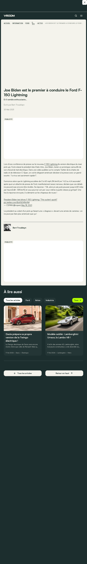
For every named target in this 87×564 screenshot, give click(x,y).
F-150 (33, 23)
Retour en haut (64, 373)
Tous (77, 300)
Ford (27, 23)
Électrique (25, 353)
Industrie (50, 300)
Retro (69, 353)
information (17, 23)
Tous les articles (13, 300)
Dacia (18, 353)
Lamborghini (61, 353)
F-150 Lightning (50, 164)
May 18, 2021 (26, 205)
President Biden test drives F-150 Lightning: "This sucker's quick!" (30, 199)
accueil (7, 23)
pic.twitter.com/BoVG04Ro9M (16, 202)
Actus (37, 300)
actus (40, 23)
